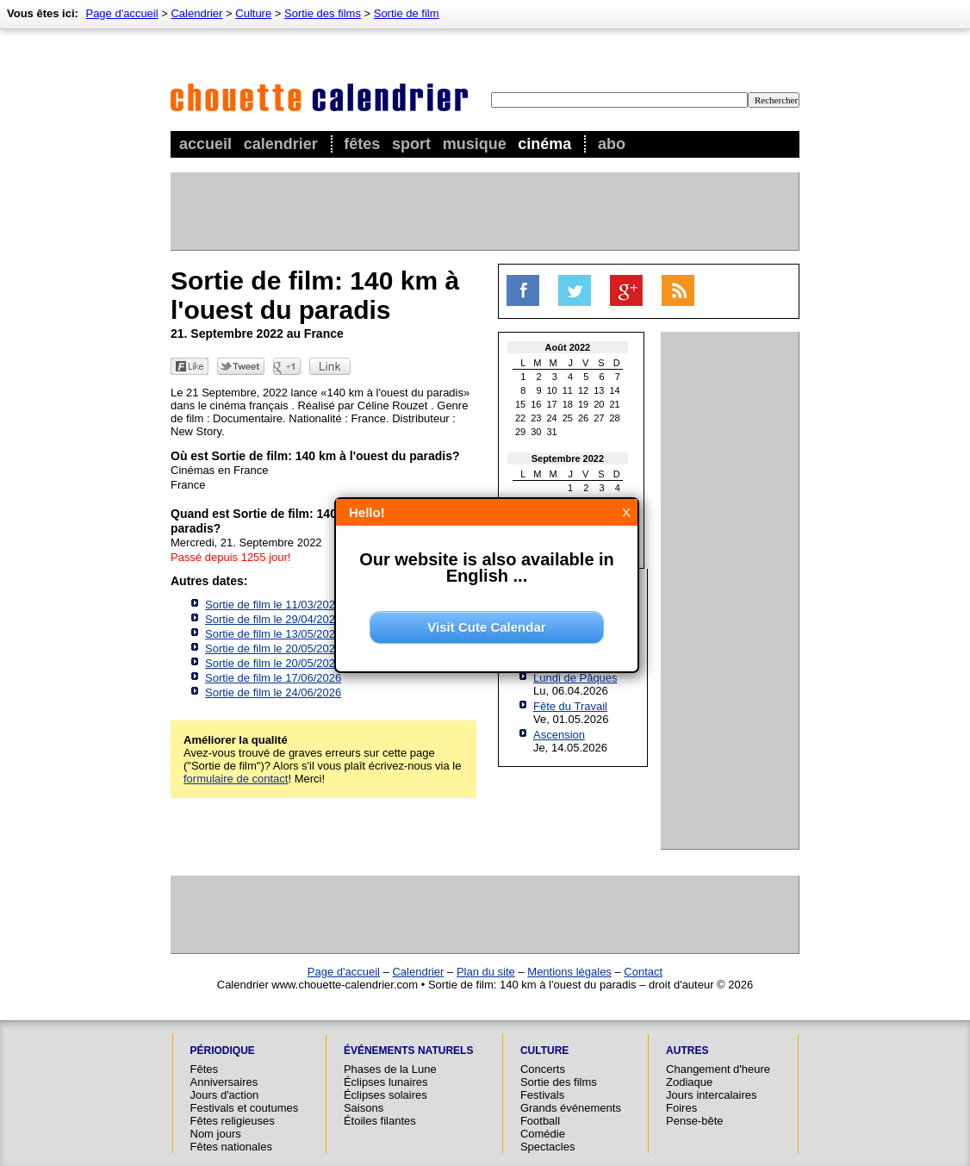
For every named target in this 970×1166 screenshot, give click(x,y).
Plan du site (486, 971)
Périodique (222, 1050)
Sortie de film (406, 13)
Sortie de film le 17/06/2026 (273, 677)
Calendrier (281, 144)
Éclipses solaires (385, 1094)
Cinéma (544, 144)
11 (568, 390)
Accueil (205, 144)
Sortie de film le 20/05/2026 (273, 648)
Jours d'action (224, 1094)
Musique (475, 144)
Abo (611, 144)
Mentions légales (569, 971)
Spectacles (547, 1146)
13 (599, 390)
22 (520, 418)
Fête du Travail (570, 706)
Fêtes (362, 144)
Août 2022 (568, 347)
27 (599, 418)
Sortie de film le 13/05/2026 (273, 633)
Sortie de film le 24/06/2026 (273, 692)
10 (552, 390)
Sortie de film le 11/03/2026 (273, 604)
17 (552, 404)
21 (615, 404)
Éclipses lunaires (386, 1082)
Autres (687, 1050)
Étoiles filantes (380, 1120)
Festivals (542, 1094)
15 (520, 404)
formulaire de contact (235, 778)
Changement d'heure (718, 1069)
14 (615, 390)
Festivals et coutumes (244, 1107)
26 (583, 418)
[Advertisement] (484, 211)
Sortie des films (322, 13)
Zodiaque (689, 1082)
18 (568, 404)
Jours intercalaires (711, 1094)
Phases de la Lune (390, 1069)
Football (540, 1120)
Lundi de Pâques (575, 677)
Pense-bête (695, 1120)
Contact (643, 971)
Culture (253, 13)
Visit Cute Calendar (486, 627)
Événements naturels (408, 1050)
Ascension (559, 734)
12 (583, 390)
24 (552, 418)
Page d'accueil (121, 13)
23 (536, 418)
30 (536, 432)
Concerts (542, 1069)
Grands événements (570, 1107)
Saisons (363, 1107)
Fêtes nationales (231, 1146)
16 (536, 404)
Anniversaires (224, 1082)
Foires (681, 1107)
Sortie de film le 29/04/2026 (273, 619)
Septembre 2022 (568, 458)
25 (568, 418)
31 (552, 432)
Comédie (542, 1133)
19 (583, 404)
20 (599, 404)
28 (615, 418)
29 (520, 432)
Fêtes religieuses (232, 1120)
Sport (411, 144)
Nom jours (215, 1133)
